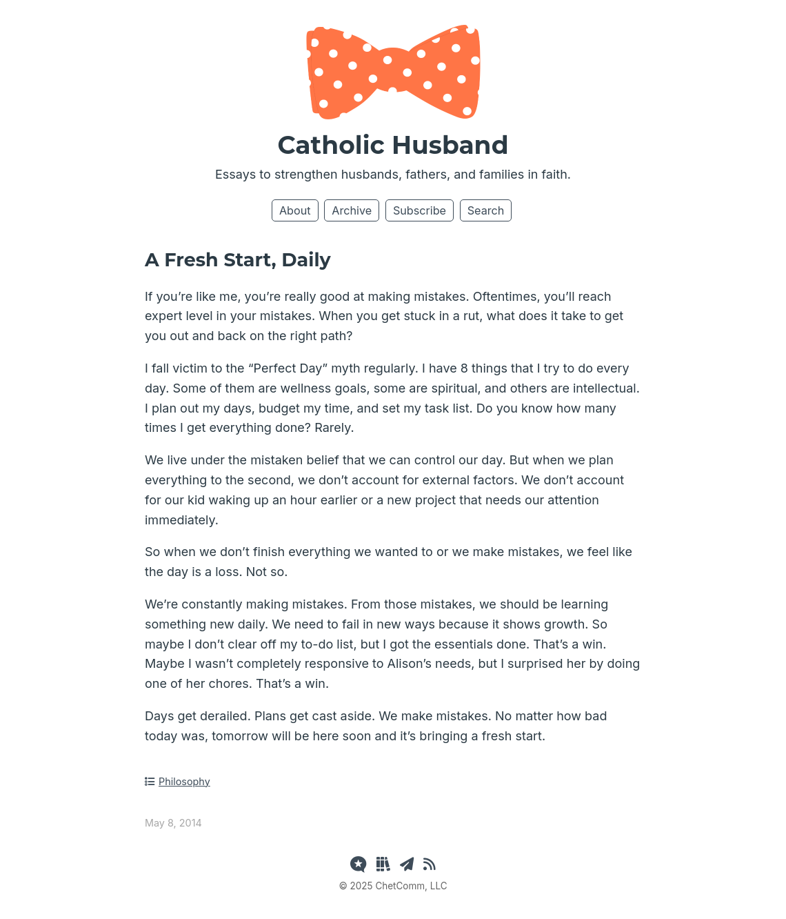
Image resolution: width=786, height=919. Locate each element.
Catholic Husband (392, 145)
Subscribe (419, 210)
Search (486, 210)
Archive (352, 210)
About (295, 210)
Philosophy (177, 781)
